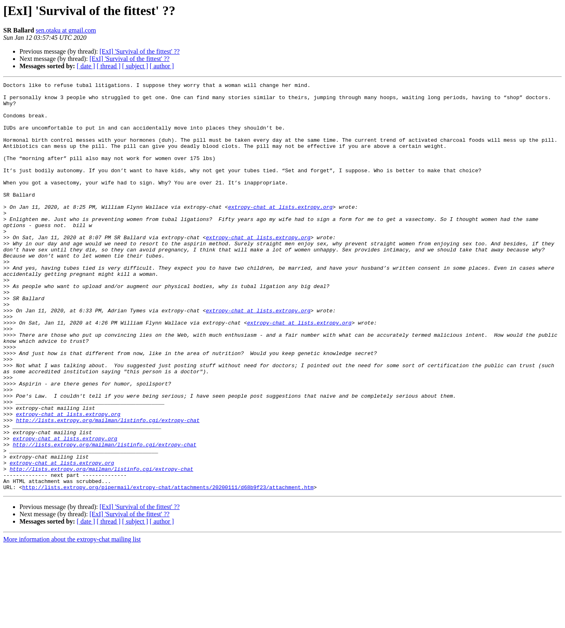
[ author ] (162, 66)
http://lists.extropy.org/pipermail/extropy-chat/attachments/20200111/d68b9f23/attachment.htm (168, 568)
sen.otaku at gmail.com (66, 30)
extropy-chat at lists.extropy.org (280, 232)
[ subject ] (135, 66)
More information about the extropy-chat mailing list (72, 620)
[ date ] (86, 66)
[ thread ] (109, 66)
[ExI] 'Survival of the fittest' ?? (139, 51)
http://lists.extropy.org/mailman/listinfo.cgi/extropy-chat (107, 488)
